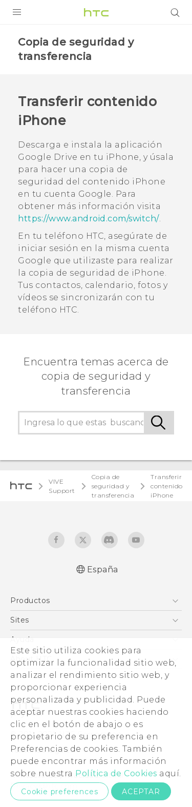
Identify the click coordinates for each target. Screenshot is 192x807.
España (102, 569)
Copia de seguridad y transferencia (113, 486)
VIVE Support (62, 486)
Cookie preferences (59, 791)
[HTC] (96, 12)
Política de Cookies (116, 773)
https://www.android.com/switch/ (88, 218)
